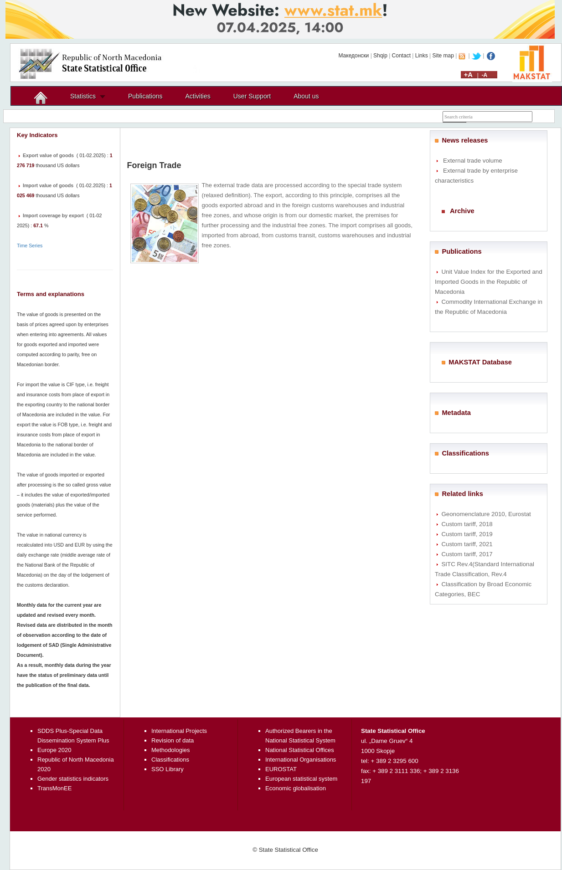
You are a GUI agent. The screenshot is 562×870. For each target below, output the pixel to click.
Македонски (353, 55)
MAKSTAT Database (480, 362)
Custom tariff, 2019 (466, 534)
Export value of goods (48, 155)
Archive (462, 211)
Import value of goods (48, 185)
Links (421, 55)
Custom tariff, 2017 (466, 554)
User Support (252, 96)
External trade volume (472, 160)
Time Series (29, 245)
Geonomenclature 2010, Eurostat (486, 514)
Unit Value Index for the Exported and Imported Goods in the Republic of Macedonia (488, 281)
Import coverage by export (53, 215)
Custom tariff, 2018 (466, 524)
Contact (401, 55)
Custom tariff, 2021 (466, 544)
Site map (443, 55)
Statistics (83, 96)
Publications (145, 96)
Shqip (380, 55)
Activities (198, 96)
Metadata (456, 412)
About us (306, 96)
